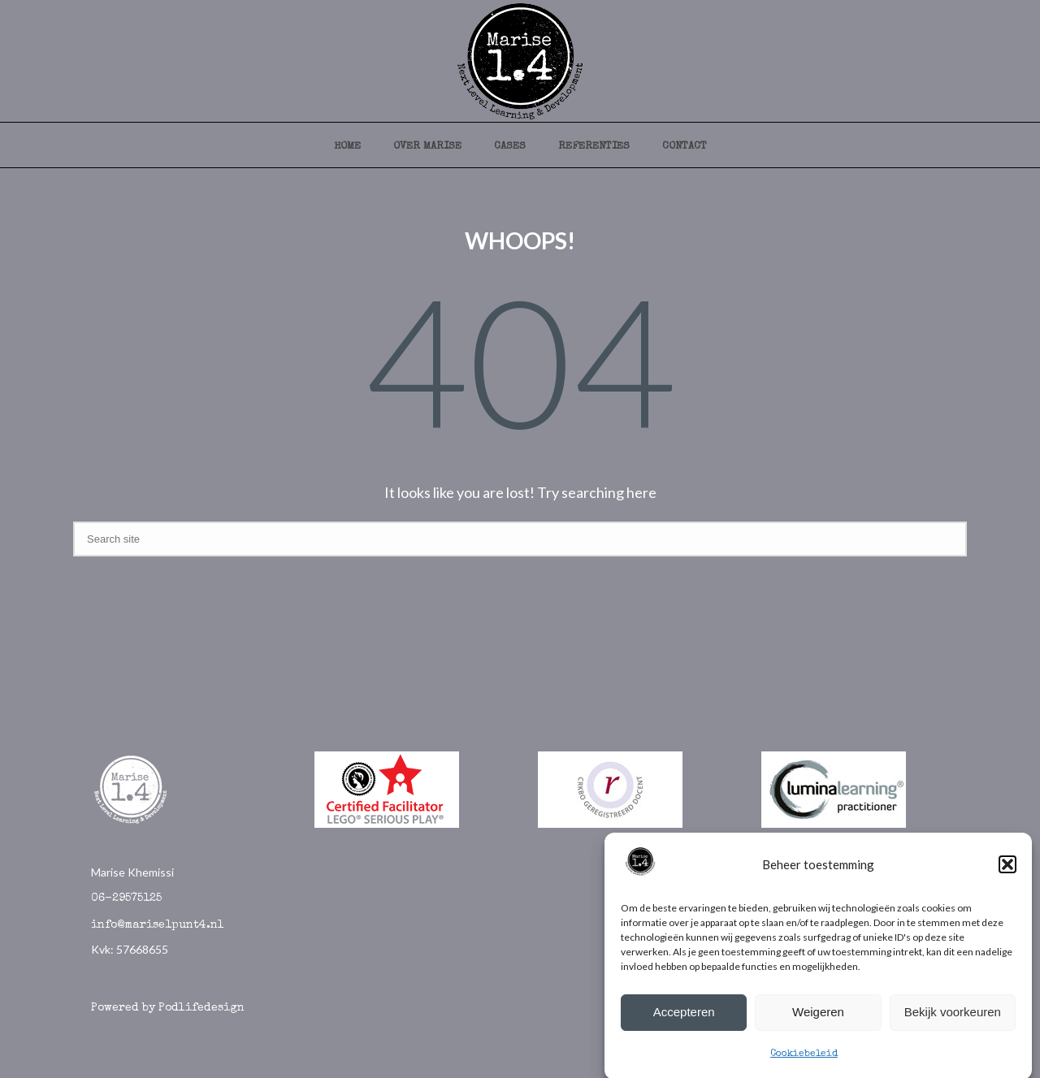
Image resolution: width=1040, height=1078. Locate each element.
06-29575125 (126, 898)
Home (347, 146)
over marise (427, 146)
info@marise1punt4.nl (157, 925)
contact (684, 146)
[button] (1007, 870)
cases (510, 146)
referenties (594, 146)
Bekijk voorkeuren (952, 1017)
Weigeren (818, 1017)
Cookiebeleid (804, 1060)
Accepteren (684, 1017)
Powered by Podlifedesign (168, 1008)
